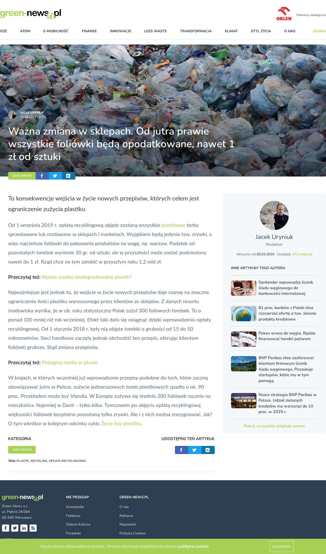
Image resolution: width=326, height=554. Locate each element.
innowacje (120, 31)
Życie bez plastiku (121, 423)
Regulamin (127, 524)
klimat (231, 31)
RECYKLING (39, 461)
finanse (89, 31)
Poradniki (73, 533)
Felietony (73, 515)
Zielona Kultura (78, 524)
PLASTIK (23, 461)
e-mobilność (56, 31)
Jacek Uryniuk (32, 113)
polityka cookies (193, 546)
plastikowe (173, 225)
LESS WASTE (22, 176)
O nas (289, 31)
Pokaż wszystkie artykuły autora (274, 426)
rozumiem (281, 546)
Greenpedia (75, 506)
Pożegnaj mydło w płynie (70, 362)
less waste (155, 31)
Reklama (126, 515)
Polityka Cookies (132, 533)
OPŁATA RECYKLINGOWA (67, 461)
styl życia (261, 31)
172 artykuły (302, 254)
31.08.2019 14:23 (32, 117)
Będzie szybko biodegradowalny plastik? (86, 277)
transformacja (196, 31)
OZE (3, 31)
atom (25, 31)
